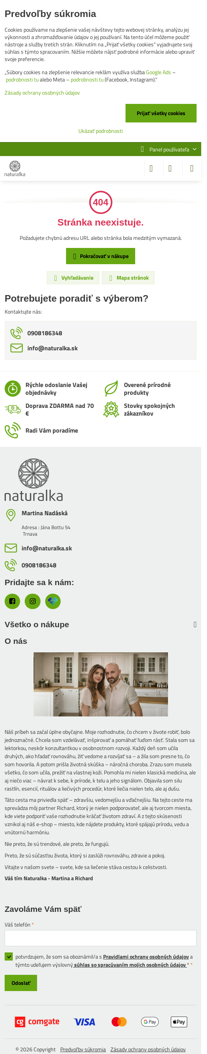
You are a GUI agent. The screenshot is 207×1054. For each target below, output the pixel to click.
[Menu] (192, 168)
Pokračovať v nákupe (100, 256)
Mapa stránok (128, 277)
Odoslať (21, 983)
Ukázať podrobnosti (100, 130)
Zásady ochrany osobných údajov (148, 1049)
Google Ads (158, 72)
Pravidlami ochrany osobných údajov (146, 956)
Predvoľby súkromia (83, 1049)
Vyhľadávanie (72, 277)
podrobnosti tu (22, 79)
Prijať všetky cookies (161, 113)
